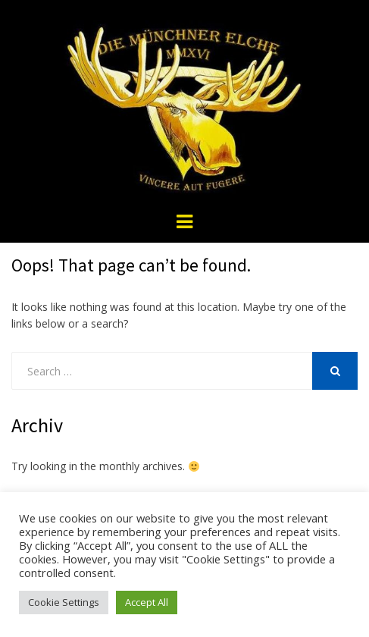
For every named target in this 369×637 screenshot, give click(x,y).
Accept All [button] (146, 602)
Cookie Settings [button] (63, 602)
